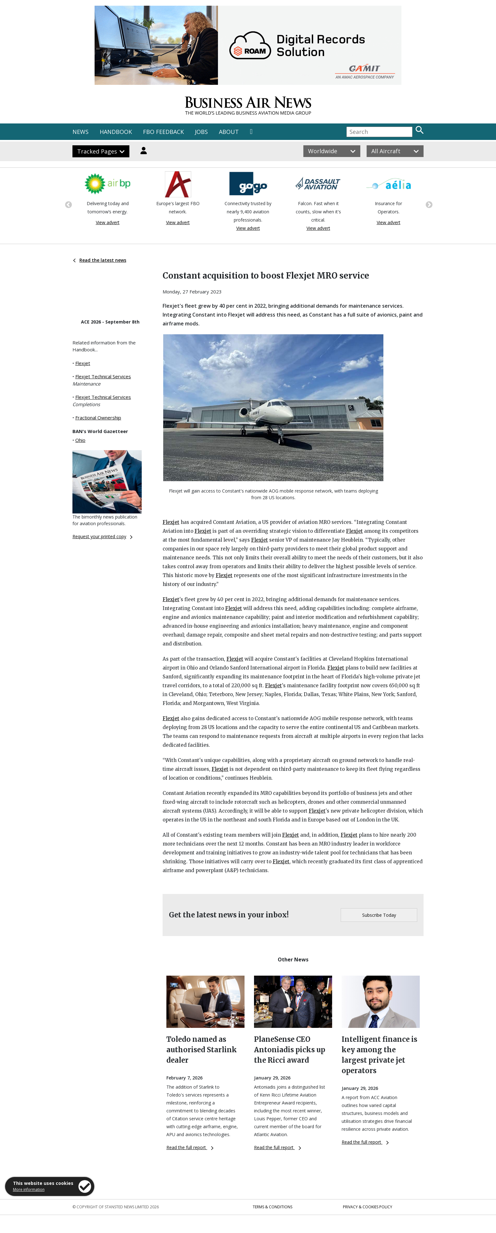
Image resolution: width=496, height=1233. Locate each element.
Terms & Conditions (272, 1207)
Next (428, 204)
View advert (108, 222)
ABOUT (229, 131)
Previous (68, 204)
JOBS (201, 131)
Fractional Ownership (98, 417)
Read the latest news (99, 260)
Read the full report (190, 1147)
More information (29, 1189)
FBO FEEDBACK (163, 131)
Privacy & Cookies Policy (367, 1207)
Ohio (80, 440)
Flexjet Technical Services (103, 376)
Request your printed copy (102, 536)
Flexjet (82, 363)
